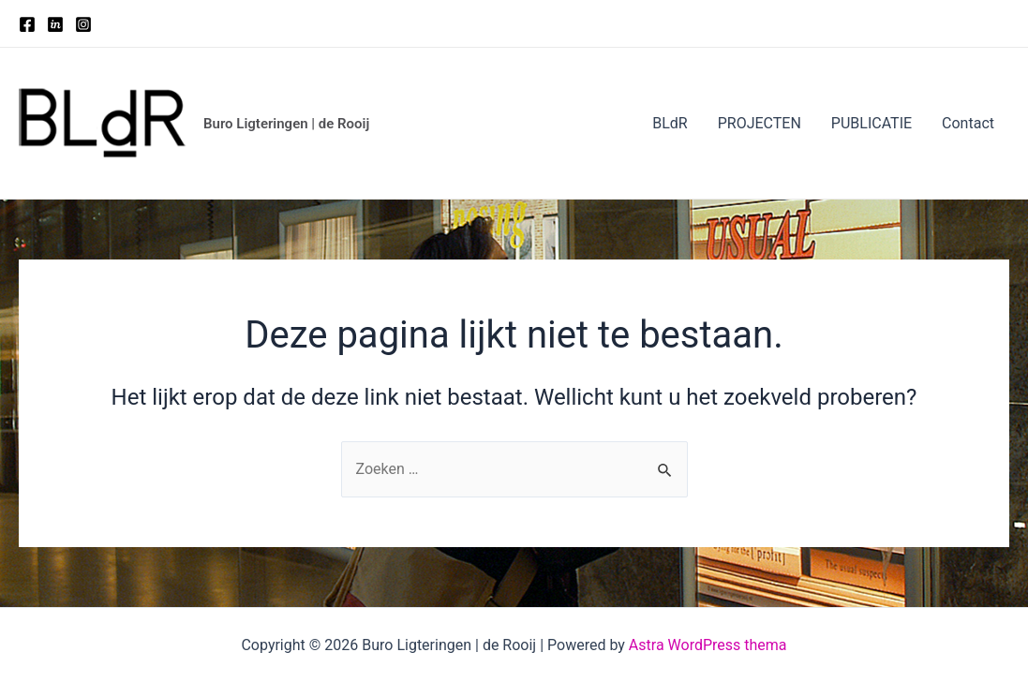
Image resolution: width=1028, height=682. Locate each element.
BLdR (669, 123)
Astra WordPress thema (708, 645)
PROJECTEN (759, 123)
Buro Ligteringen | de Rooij (286, 123)
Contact (968, 123)
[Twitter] (55, 24)
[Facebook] (27, 24)
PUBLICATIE (871, 123)
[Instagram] (83, 24)
